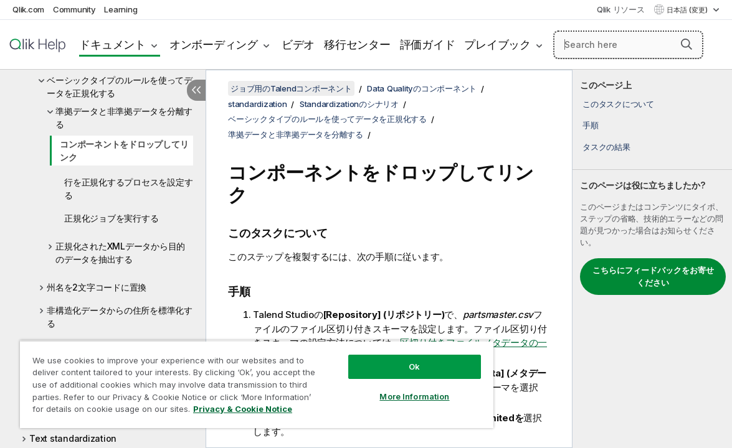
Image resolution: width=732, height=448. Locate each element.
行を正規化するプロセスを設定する (128, 188)
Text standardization (72, 438)
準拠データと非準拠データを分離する (124, 117)
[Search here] (628, 45)
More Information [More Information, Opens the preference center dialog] (373, 387)
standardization (257, 104)
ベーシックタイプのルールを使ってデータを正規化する (120, 86)
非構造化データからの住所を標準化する (120, 317)
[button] (686, 44)
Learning (120, 9)
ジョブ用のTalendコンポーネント (291, 88)
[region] (232, 379)
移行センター (357, 44)
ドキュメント (112, 44)
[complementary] (652, 259)
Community (74, 9)
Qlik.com (28, 9)
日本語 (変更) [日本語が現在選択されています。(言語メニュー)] (688, 10)
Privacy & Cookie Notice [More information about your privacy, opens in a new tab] (120, 411)
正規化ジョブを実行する (111, 218)
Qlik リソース (621, 9)
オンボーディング (213, 44)
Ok (373, 357)
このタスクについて (618, 104)
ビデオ (298, 44)
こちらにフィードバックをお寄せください (653, 276)
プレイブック (497, 44)
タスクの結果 (606, 147)
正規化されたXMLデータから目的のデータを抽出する (120, 252)
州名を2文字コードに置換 (96, 287)
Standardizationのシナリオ (349, 104)
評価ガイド (427, 44)
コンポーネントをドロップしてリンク (124, 150)
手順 (590, 125)
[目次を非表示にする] (196, 90)
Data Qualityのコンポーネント (422, 88)
